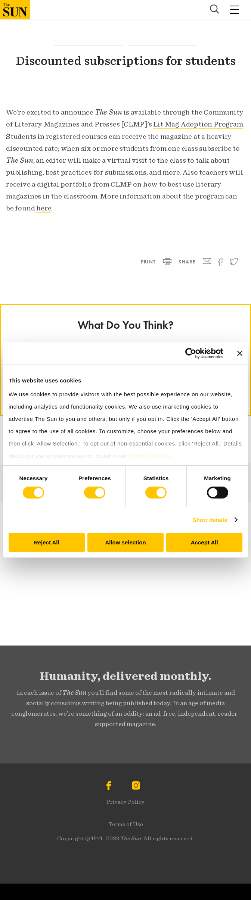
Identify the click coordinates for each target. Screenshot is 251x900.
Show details (210, 520)
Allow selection (125, 542)
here (43, 208)
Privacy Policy (125, 802)
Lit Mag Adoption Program (198, 124)
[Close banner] (239, 353)
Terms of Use (125, 824)
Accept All (204, 542)
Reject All (46, 542)
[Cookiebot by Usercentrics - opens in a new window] (190, 353)
